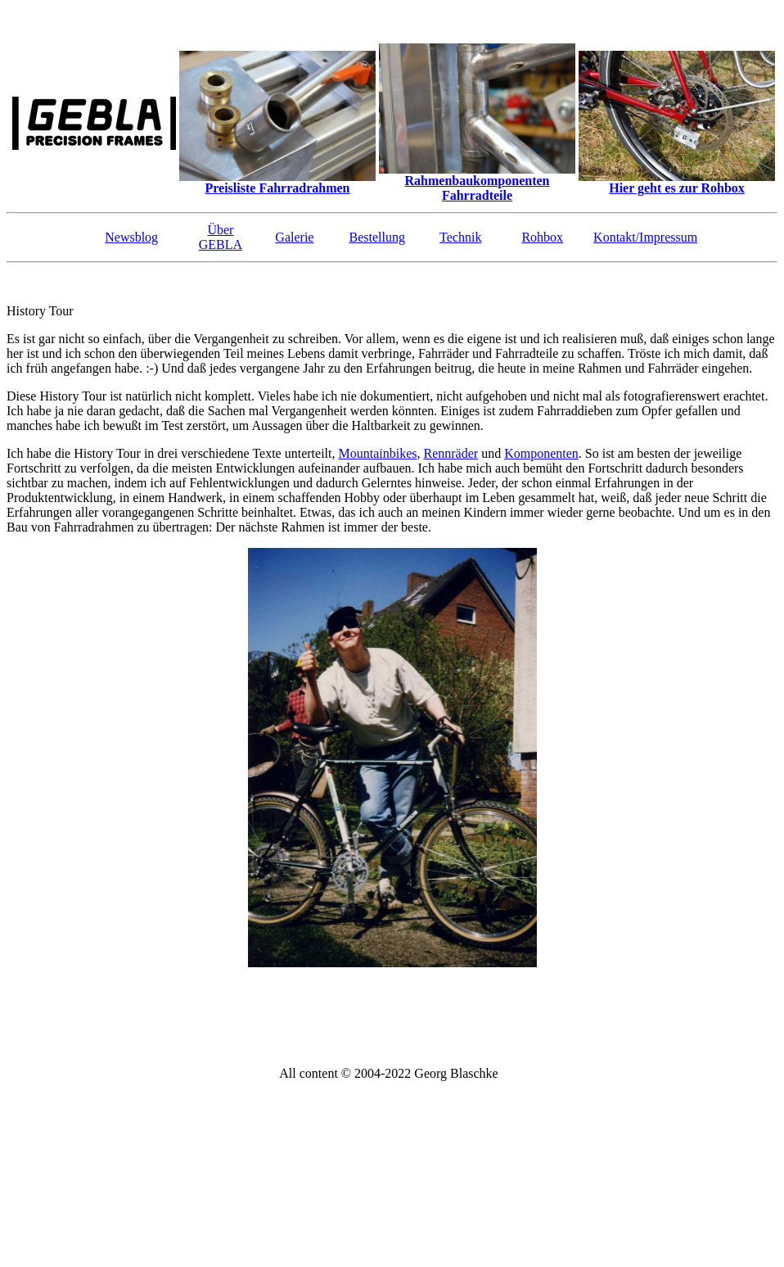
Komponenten (541, 453)
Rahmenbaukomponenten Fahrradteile (477, 188)
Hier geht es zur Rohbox (677, 188)
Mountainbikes (377, 453)
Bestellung (377, 237)
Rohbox (542, 237)
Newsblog (131, 237)
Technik (460, 237)
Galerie (294, 237)
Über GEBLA (220, 237)
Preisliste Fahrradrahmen (277, 188)
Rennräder (450, 453)
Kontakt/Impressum (645, 237)
